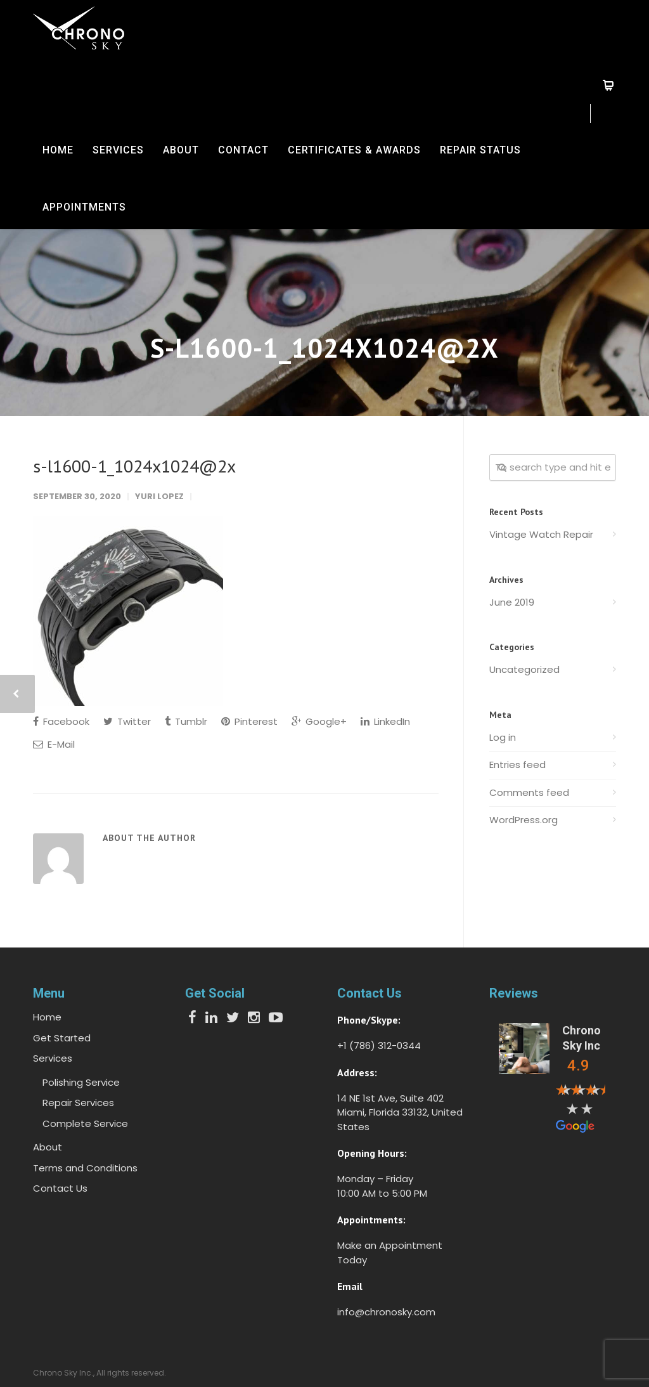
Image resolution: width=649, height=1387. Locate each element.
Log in (502, 737)
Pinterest (249, 721)
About (181, 150)
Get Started (62, 1038)
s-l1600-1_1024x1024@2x (134, 466)
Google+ (319, 721)
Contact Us (60, 1188)
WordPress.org (523, 819)
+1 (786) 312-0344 (379, 1045)
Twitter (127, 721)
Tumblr (186, 721)
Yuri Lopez (159, 496)
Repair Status (480, 150)
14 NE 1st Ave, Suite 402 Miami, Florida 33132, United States (400, 1112)
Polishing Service (81, 1082)
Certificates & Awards (354, 150)
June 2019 (511, 602)
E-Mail (54, 744)
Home (58, 150)
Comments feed (529, 792)
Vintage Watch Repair (541, 534)
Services (118, 150)
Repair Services (78, 1102)
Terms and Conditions (85, 1168)
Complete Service (85, 1123)
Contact (243, 150)
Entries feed (517, 764)
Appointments (84, 207)
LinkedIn (385, 721)
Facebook (61, 721)
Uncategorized (524, 669)
